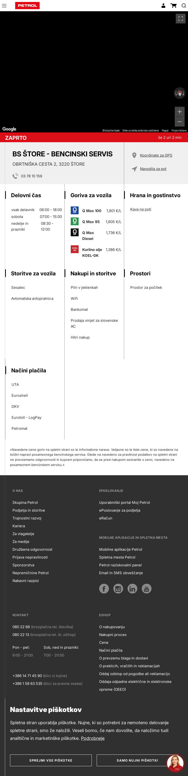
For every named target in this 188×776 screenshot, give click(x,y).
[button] (4, 6)
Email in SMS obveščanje (121, 573)
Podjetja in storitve (28, 510)
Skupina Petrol (25, 502)
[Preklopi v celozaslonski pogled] (181, 18)
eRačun (105, 518)
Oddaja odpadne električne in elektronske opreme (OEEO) (135, 685)
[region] (94, 71)
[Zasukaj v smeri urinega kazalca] (184, 93)
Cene (103, 642)
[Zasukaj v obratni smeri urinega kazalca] (175, 93)
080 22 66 (21, 627)
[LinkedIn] (132, 588)
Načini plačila (110, 650)
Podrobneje (93, 738)
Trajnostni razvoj (26, 518)
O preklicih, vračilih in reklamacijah (129, 666)
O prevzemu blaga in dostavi (123, 658)
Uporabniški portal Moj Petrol (124, 502)
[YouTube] (147, 588)
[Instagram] (118, 588)
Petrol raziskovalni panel (120, 565)
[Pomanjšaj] (180, 122)
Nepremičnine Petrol (30, 573)
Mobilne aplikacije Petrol (120, 549)
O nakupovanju (112, 627)
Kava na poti (140, 209)
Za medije (20, 541)
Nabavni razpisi (25, 580)
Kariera (18, 526)
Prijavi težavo (179, 130)
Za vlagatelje (23, 533)
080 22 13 (20, 634)
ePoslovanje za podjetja (119, 510)
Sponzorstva (23, 565)
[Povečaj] (180, 112)
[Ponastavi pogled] (179, 93)
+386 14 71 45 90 (27, 675)
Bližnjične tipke (111, 130)
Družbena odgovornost (32, 549)
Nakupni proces (113, 634)
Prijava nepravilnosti (30, 557)
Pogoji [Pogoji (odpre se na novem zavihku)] (165, 130)
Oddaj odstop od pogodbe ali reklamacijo (134, 673)
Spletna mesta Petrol (117, 557)
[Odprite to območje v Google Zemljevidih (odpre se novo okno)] (9, 129)
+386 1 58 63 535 (27, 683)
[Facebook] (104, 588)
